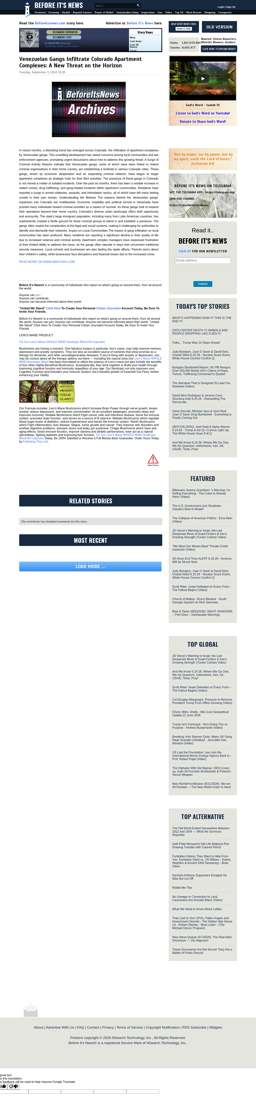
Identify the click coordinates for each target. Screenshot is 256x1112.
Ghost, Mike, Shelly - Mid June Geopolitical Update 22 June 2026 (200, 713)
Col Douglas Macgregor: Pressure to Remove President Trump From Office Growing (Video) (202, 701)
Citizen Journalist (108, 308)
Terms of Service (129, 1027)
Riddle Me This (182, 887)
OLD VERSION (219, 27)
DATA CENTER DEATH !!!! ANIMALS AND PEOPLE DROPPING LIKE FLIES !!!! (200, 332)
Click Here (53, 308)
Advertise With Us (60, 1027)
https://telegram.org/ (220, 192)
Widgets (215, 1027)
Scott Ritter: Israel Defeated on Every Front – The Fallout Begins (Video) (201, 588)
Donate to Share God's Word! (203, 121)
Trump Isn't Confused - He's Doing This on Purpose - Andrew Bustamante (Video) (200, 726)
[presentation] (203, 272)
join (37, 295)
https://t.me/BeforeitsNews (189, 205)
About (38, 1027)
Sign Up (230, 7)
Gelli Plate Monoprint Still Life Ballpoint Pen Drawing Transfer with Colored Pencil (200, 845)
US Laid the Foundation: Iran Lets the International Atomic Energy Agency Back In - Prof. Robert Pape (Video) (201, 756)
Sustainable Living (127, 12)
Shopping (209, 12)
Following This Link (35, 441)
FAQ (80, 1027)
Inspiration (147, 12)
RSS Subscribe (194, 1027)
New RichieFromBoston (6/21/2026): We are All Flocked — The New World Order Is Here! (201, 785)
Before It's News (59, 5)
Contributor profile (54, 46)
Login (221, 7)
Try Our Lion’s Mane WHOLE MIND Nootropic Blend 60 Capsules (62, 341)
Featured (40, 12)
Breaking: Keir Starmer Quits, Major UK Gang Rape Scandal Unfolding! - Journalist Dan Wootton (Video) (202, 740)
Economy (54, 12)
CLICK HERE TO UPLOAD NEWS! (219, 49)
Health (66, 12)
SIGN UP (185, 251)
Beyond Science (82, 12)
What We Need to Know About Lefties (197, 909)
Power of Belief (104, 12)
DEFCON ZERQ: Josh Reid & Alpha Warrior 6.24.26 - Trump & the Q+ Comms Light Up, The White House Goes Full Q (201, 430)
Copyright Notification (162, 1027)
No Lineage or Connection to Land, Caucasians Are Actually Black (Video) (197, 898)
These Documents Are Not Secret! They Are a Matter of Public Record (202, 951)
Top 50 (179, 12)
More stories (72, 46)
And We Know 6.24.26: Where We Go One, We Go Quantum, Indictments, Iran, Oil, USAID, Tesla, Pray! (200, 446)
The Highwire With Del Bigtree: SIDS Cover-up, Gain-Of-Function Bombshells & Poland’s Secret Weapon (201, 771)
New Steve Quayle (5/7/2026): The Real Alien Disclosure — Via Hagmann (202, 939)
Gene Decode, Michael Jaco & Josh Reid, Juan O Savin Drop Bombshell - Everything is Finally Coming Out (201, 414)
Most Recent (193, 12)
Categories (224, 12)
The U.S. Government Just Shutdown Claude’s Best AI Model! (196, 507)
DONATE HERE (184, 29)
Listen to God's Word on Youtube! (203, 113)
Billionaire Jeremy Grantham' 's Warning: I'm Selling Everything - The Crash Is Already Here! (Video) (201, 493)
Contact (93, 1027)
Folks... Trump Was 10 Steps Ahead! (196, 342)
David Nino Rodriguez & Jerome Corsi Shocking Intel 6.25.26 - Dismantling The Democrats (199, 399)
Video (168, 12)
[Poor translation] (13, 1087)
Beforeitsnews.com (50, 23)
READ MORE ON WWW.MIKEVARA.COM (47, 261)
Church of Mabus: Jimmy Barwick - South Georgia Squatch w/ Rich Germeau (199, 600)
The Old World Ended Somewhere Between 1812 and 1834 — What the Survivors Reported (201, 831)
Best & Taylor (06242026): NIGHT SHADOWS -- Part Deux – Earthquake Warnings (202, 613)
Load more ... (90, 566)
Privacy (108, 1027)
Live (160, 12)
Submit (203, 284)
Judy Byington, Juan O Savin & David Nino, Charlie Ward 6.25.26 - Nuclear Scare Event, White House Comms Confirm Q (201, 355)
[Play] (203, 78)
